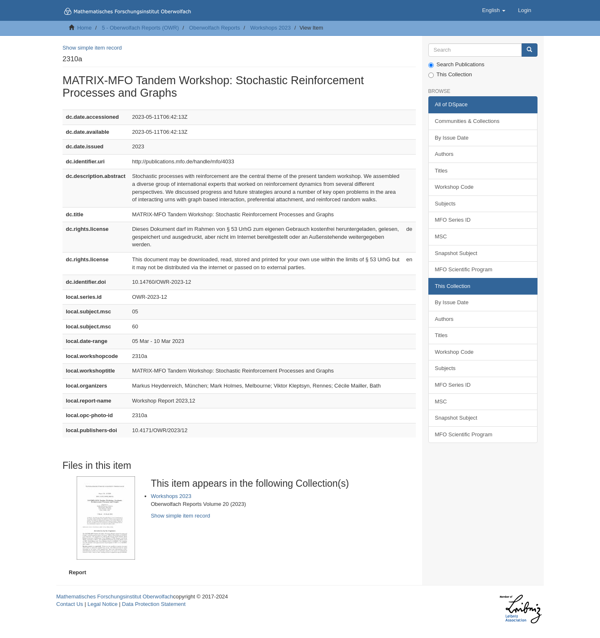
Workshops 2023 (270, 28)
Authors (444, 154)
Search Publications (456, 64)
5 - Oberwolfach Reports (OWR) (140, 28)
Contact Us (69, 604)
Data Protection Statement (153, 604)
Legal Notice (103, 604)
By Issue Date (452, 138)
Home (84, 28)
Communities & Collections (467, 121)
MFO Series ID (453, 220)
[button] (494, 10)
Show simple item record (92, 48)
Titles (441, 171)
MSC (441, 236)
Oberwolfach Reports (214, 28)
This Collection (450, 74)
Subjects (445, 203)
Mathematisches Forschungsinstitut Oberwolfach (114, 596)
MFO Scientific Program (463, 269)
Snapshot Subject (456, 253)
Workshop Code (454, 187)
